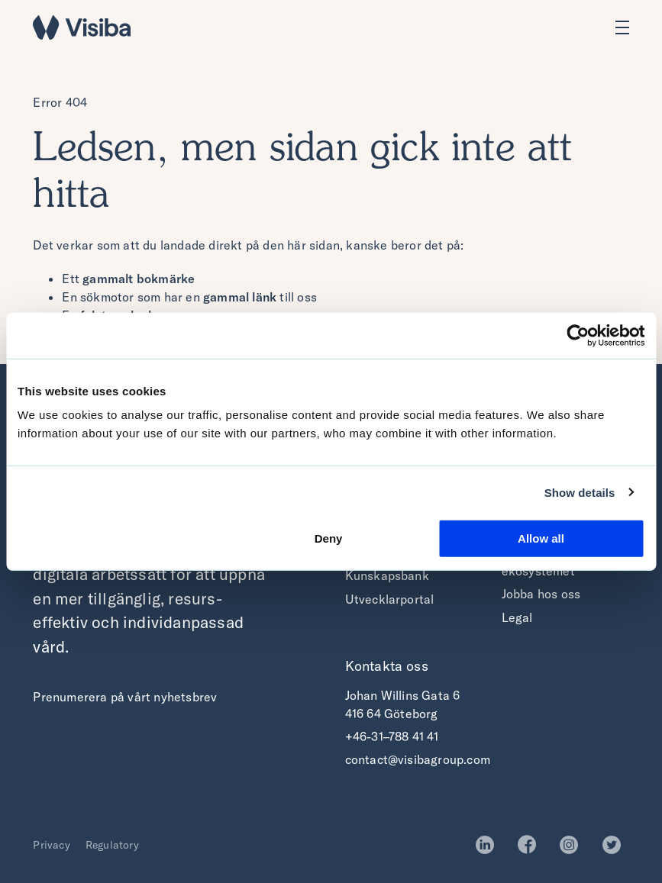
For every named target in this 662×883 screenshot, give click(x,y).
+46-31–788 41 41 (392, 736)
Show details (579, 491)
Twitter (615, 845)
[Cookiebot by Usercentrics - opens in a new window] (577, 335)
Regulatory (112, 845)
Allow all (541, 538)
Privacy (51, 845)
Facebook (531, 845)
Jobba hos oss (541, 593)
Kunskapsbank (387, 575)
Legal (517, 617)
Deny (329, 538)
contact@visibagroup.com (418, 759)
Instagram (573, 845)
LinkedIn (489, 845)
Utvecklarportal (389, 599)
